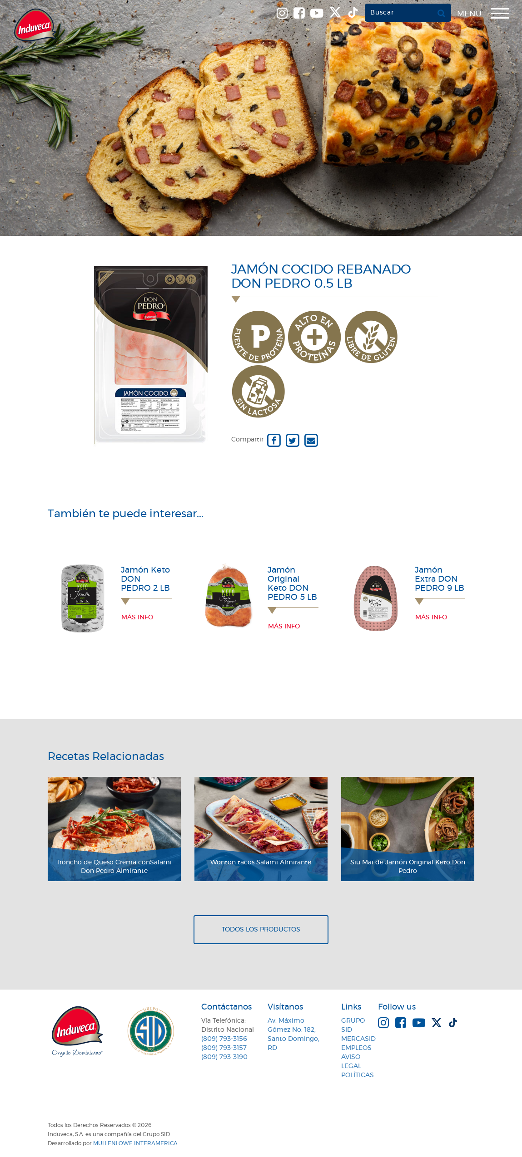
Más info (137, 617)
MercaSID (358, 1039)
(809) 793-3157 (224, 1048)
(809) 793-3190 (224, 1057)
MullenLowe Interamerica (135, 1143)
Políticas (357, 1075)
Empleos (356, 1048)
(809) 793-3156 (224, 1039)
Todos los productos (261, 930)
